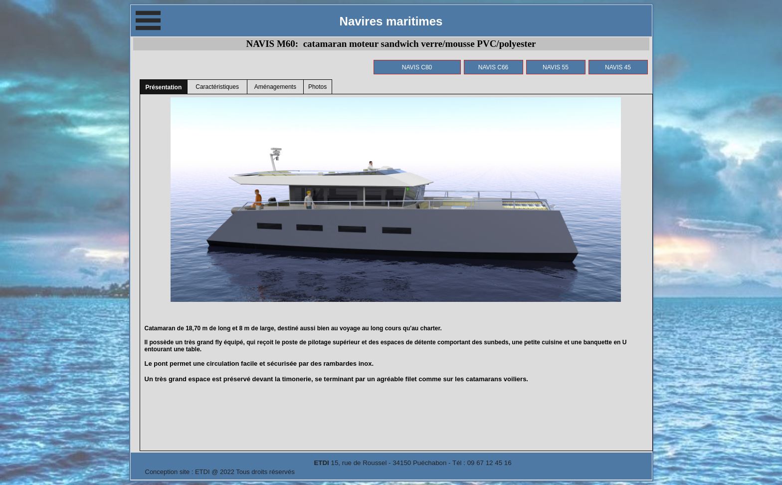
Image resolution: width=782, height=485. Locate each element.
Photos (317, 86)
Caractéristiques (217, 86)
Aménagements (275, 86)
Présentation (164, 87)
